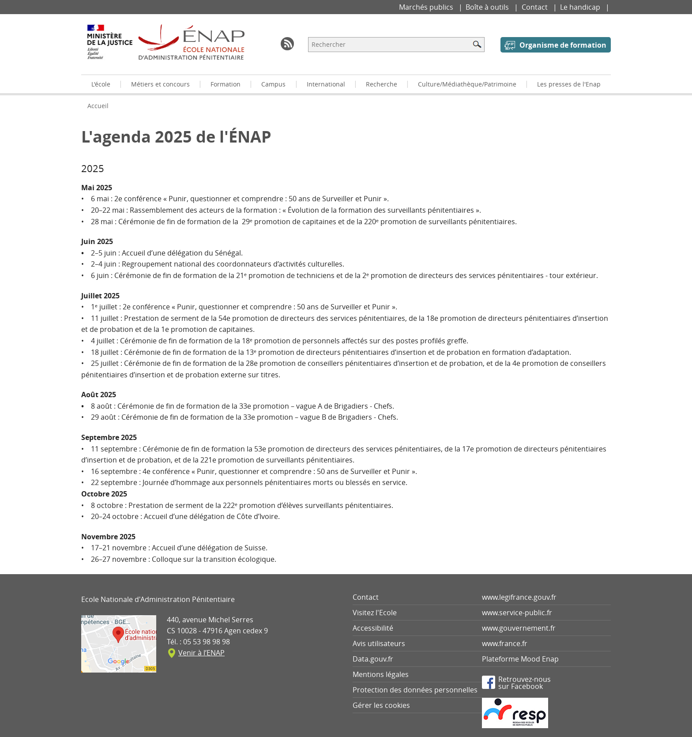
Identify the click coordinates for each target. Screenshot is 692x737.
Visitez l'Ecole (375, 612)
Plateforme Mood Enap (520, 659)
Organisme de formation (562, 45)
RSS (287, 43)
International (326, 84)
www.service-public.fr (517, 612)
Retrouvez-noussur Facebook (524, 682)
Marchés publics (427, 7)
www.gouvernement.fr (519, 628)
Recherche (381, 84)
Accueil (98, 106)
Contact (535, 7)
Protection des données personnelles (415, 690)
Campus (273, 84)
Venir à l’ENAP (201, 653)
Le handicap (581, 7)
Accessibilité (373, 628)
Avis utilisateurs (379, 643)
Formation (226, 84)
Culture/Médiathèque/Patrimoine (467, 84)
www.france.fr (504, 643)
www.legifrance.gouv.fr (519, 597)
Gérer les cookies (381, 705)
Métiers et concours (160, 84)
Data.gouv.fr (373, 659)
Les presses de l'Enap (569, 84)
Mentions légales (381, 674)
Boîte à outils (488, 7)
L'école (100, 84)
